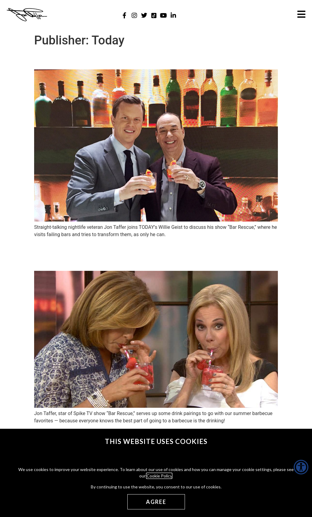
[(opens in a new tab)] (156, 220)
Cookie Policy (159, 475)
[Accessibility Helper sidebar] (301, 467)
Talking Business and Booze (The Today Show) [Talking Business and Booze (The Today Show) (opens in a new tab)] (135, 58)
